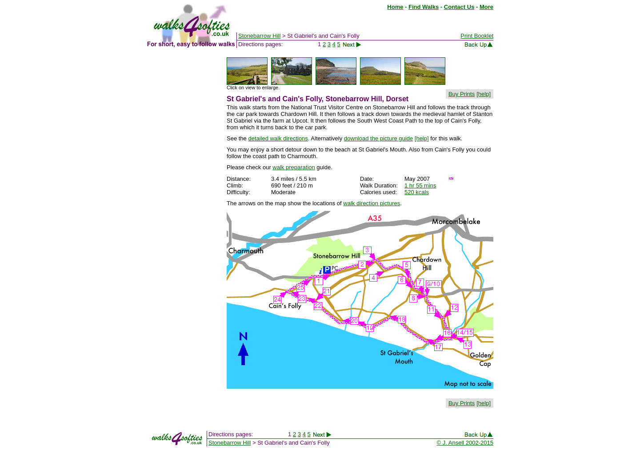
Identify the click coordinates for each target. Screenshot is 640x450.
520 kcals (416, 192)
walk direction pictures (371, 203)
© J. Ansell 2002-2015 (465, 442)
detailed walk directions (278, 138)
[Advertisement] (182, 190)
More (486, 7)
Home (395, 7)
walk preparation (293, 167)
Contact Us (459, 7)
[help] (483, 94)
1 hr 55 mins (420, 185)
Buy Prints (461, 94)
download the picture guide (378, 138)
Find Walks (423, 7)
